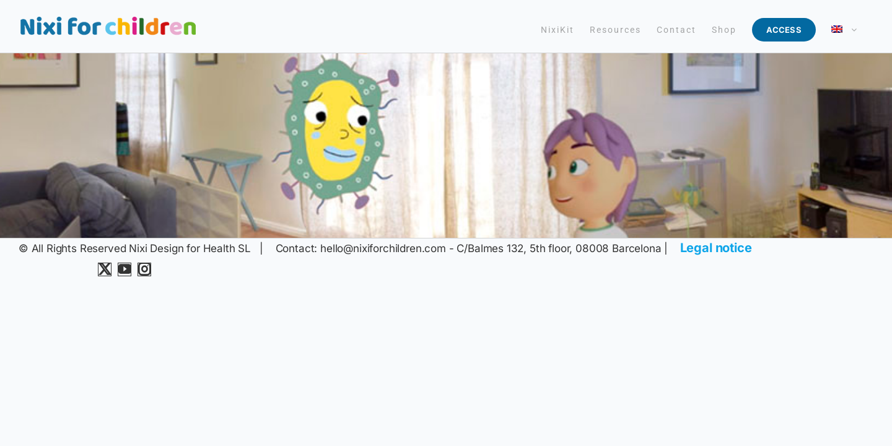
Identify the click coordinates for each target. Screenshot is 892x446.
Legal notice (716, 247)
